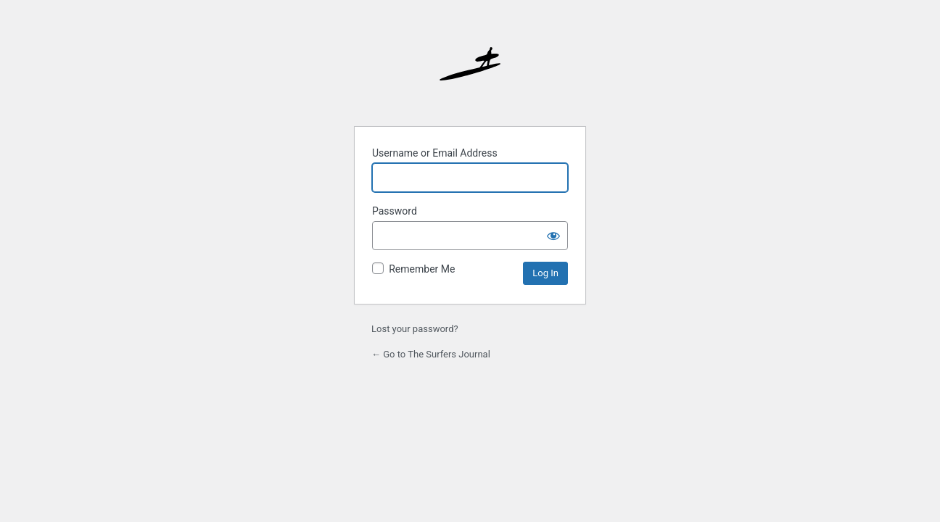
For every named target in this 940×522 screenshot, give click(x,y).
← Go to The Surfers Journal (430, 354)
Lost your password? (414, 328)
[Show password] (553, 235)
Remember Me (422, 269)
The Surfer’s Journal (470, 77)
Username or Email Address (435, 153)
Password (394, 211)
